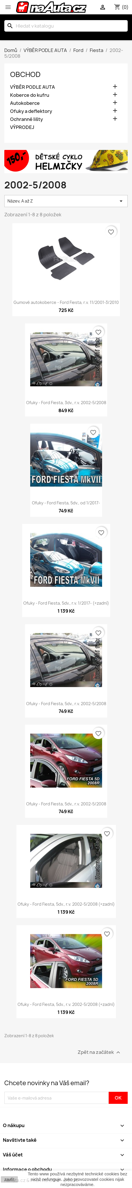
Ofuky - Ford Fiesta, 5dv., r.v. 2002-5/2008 (66, 703)
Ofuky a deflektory (31, 111)
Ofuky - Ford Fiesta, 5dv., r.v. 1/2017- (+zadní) (66, 603)
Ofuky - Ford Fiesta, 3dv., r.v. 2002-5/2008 (66, 402)
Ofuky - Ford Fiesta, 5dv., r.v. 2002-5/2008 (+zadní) (66, 904)
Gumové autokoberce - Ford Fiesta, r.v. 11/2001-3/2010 (66, 302)
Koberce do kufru (29, 95)
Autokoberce (25, 103)
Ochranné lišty (26, 119)
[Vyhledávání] (66, 26)
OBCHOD (25, 74)
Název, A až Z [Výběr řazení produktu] (66, 201)
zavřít (9, 1179)
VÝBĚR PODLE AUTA (32, 87)
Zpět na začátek (100, 1052)
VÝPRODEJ (22, 127)
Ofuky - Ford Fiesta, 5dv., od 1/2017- (66, 503)
